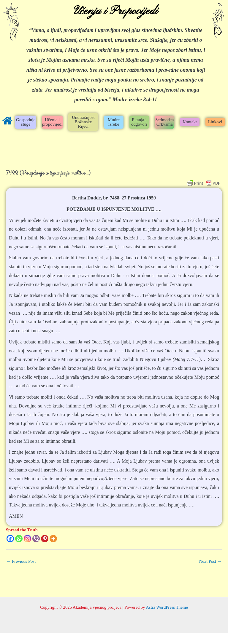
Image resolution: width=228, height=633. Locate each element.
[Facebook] (10, 538)
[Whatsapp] (19, 538)
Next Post (210, 561)
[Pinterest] (44, 538)
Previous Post (21, 561)
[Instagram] (27, 538)
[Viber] (36, 538)
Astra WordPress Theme (167, 607)
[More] (53, 538)
